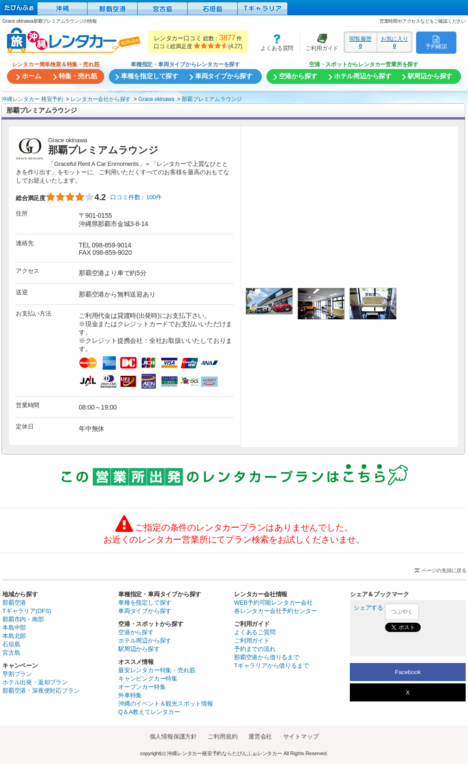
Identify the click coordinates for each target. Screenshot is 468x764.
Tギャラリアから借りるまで (271, 665)
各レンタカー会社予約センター (275, 610)
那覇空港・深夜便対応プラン (40, 690)
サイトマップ (301, 736)
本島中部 (14, 627)
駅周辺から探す (139, 648)
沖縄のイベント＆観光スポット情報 (165, 703)
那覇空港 (14, 602)
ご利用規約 (222, 736)
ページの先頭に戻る (444, 570)
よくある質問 (273, 42)
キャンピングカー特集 (147, 678)
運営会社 (260, 736)
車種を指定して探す (144, 602)
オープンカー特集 (141, 686)
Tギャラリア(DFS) (26, 610)
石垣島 (11, 644)
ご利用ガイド (319, 42)
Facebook (408, 672)
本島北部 (14, 635)
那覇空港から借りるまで (266, 657)
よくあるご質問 (255, 632)
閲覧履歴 (360, 42)
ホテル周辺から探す (144, 640)
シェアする (368, 607)
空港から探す (136, 632)
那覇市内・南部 (23, 619)
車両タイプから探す (144, 610)
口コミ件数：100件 (136, 197)
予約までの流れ (255, 648)
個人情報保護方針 (173, 736)
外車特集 (130, 695)
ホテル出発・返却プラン (35, 682)
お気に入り (394, 42)
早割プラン (17, 673)
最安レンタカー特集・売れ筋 (156, 670)
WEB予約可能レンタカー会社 (273, 602)
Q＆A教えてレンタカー (149, 711)
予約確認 (436, 42)
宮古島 (11, 652)
